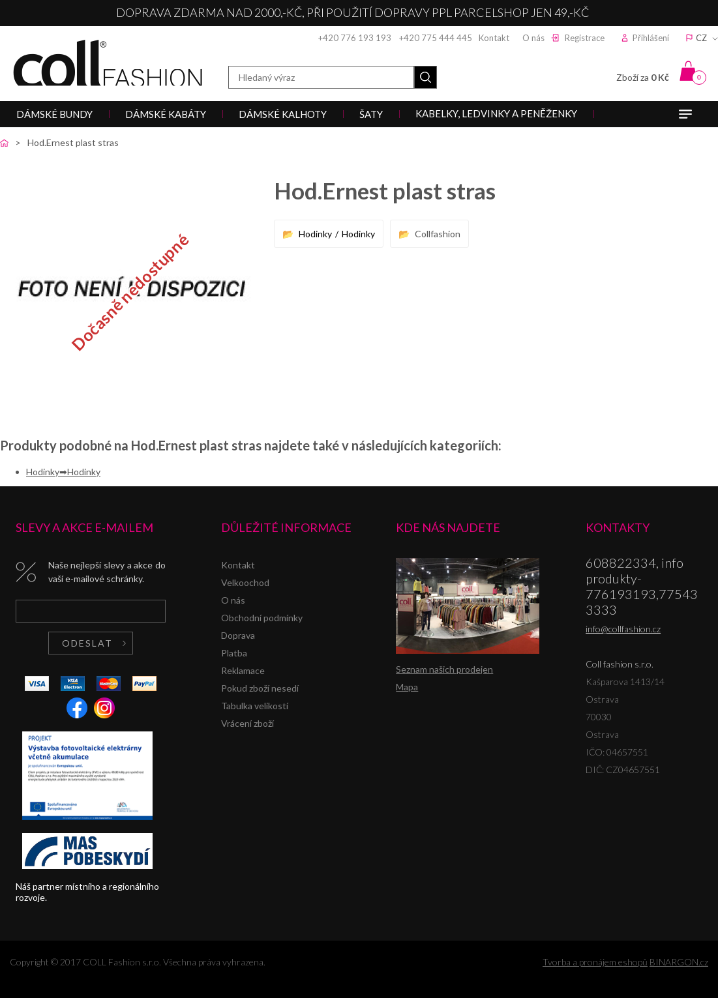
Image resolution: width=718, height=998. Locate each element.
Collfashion (437, 233)
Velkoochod (245, 582)
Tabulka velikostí (254, 705)
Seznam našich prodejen (444, 669)
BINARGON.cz (679, 961)
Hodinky (315, 233)
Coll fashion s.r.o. (107, 63)
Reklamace (243, 670)
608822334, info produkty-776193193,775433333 (642, 586)
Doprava (238, 635)
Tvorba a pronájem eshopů (595, 961)
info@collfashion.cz (623, 628)
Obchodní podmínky (262, 617)
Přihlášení (651, 38)
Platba (234, 652)
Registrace (585, 38)
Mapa (407, 686)
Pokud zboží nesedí (260, 688)
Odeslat (87, 643)
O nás (533, 38)
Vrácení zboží (247, 723)
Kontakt (494, 38)
